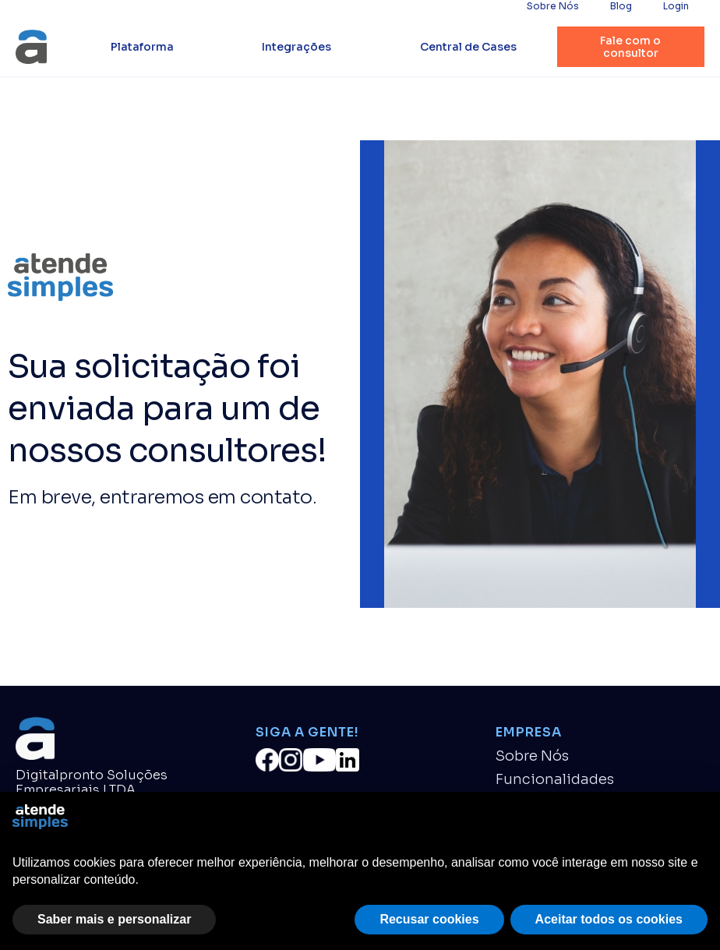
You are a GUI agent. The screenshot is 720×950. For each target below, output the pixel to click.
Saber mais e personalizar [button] (114, 919)
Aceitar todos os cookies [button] (609, 919)
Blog (621, 6)
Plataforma (142, 47)
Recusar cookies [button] (428, 919)
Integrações (296, 47)
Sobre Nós (553, 6)
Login (676, 6)
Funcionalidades (555, 780)
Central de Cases (468, 47)
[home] (31, 47)
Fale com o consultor (630, 47)
